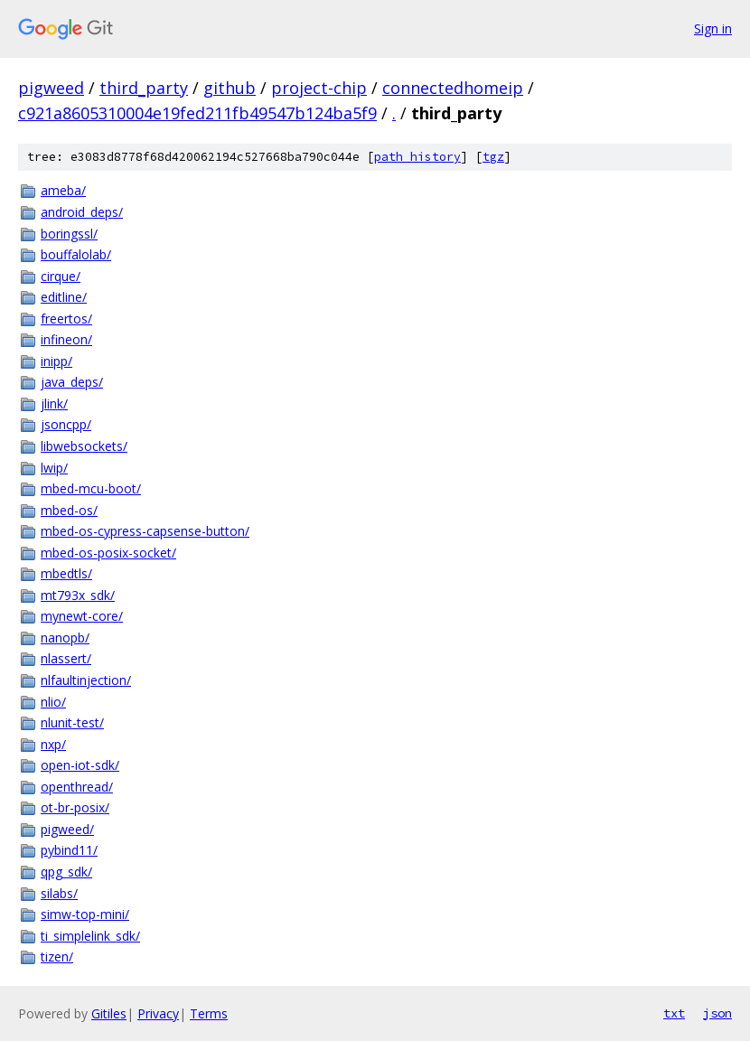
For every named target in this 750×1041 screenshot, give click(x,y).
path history (417, 156)
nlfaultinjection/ (86, 680)
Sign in (713, 28)
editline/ (64, 296)
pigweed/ (67, 829)
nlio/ (53, 701)
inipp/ (56, 361)
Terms (209, 1013)
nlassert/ (66, 658)
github (229, 87)
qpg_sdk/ (66, 871)
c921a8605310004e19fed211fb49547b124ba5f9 (197, 113)
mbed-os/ (69, 510)
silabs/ (59, 893)
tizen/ (57, 956)
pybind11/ (69, 849)
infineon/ (66, 339)
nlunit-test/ (72, 722)
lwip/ (54, 467)
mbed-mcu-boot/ (91, 488)
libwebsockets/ (84, 446)
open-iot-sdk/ (80, 765)
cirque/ (60, 276)
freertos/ (66, 318)
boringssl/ (69, 233)
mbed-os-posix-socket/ (108, 552)
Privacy (158, 1013)
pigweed (51, 87)
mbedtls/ (66, 573)
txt (674, 1013)
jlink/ (54, 403)
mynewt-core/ (82, 615)
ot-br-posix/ (75, 807)
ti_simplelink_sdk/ (90, 935)
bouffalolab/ (76, 254)
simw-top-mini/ (85, 914)
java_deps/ (72, 381)
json (717, 1013)
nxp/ (53, 744)
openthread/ (77, 786)
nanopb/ (65, 637)
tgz (493, 156)
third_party (143, 87)
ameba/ (63, 190)
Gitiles (109, 1013)
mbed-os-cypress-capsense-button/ (145, 530)
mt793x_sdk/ (78, 595)
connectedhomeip (452, 87)
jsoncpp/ (66, 424)
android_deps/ (82, 211)
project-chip (319, 87)
